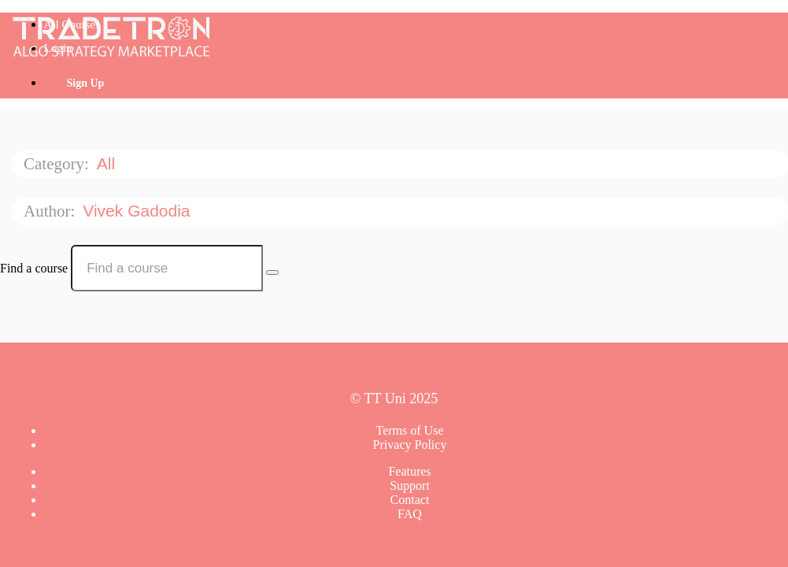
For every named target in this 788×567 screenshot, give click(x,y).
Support (410, 485)
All (108, 163)
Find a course (34, 268)
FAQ (410, 514)
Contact (410, 499)
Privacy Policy (410, 444)
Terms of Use (410, 430)
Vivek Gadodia (138, 211)
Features (409, 471)
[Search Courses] (272, 272)
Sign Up (86, 83)
